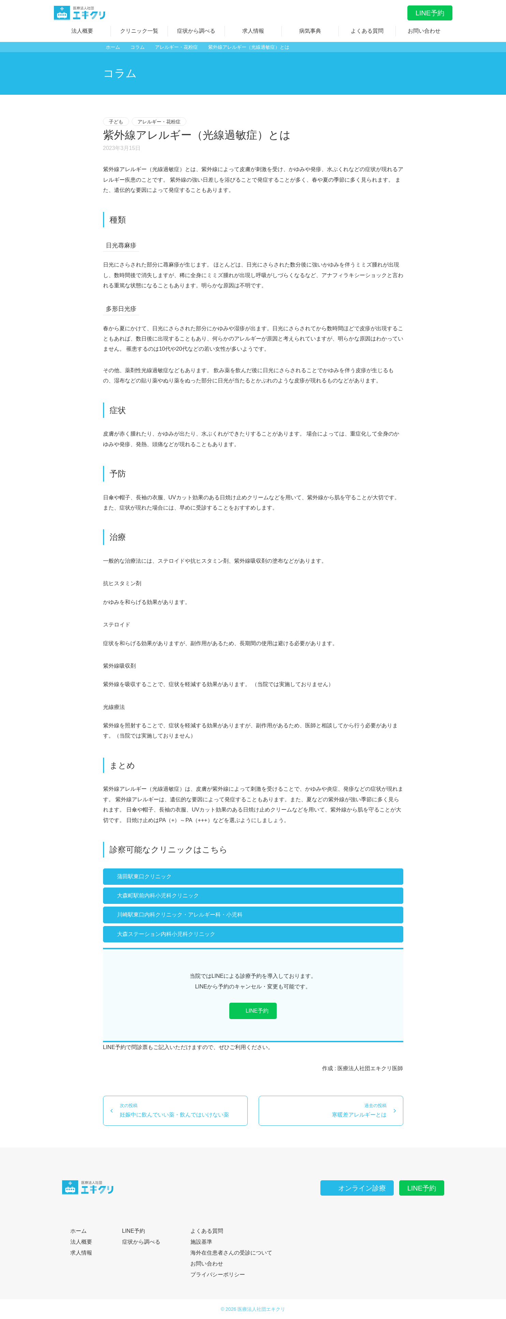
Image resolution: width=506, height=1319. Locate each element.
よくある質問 (367, 31)
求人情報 (253, 31)
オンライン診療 (357, 1188)
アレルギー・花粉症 (159, 121)
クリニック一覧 (139, 31)
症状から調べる (196, 31)
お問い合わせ (424, 31)
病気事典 (310, 31)
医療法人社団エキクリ (261, 1309)
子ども (116, 121)
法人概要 (82, 31)
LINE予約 (430, 13)
